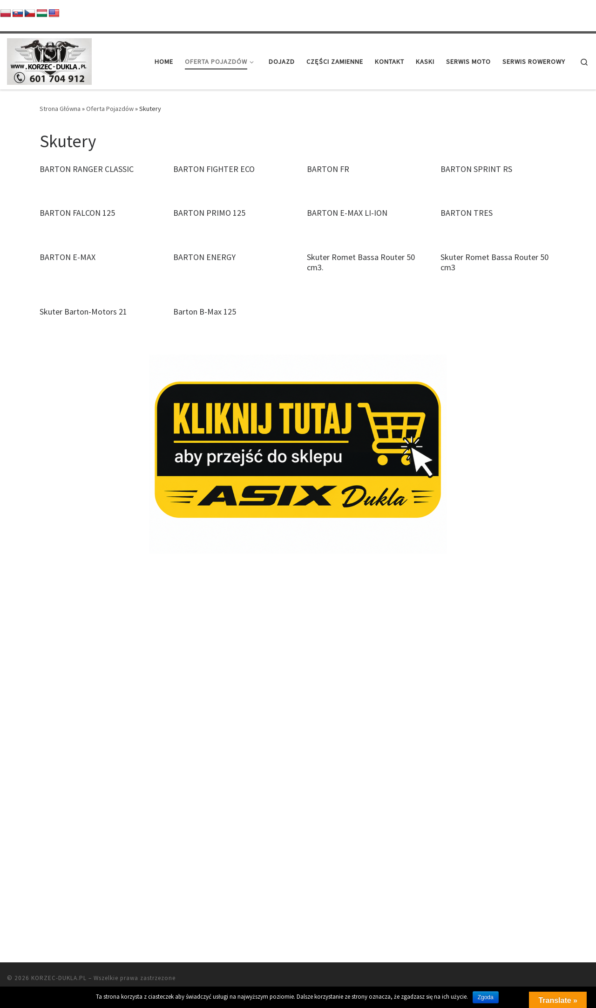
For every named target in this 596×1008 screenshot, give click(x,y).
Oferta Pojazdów (110, 108)
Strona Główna (60, 108)
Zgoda (486, 997)
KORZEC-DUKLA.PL (59, 919)
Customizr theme (119, 932)
